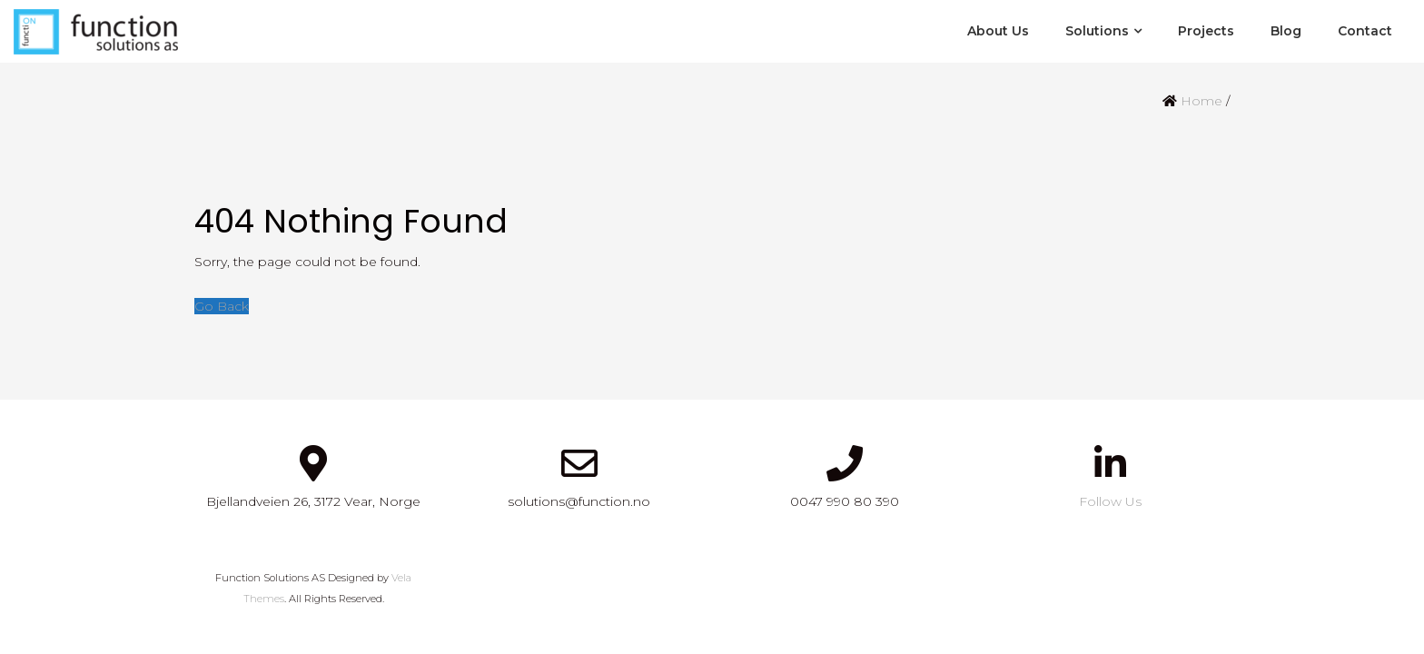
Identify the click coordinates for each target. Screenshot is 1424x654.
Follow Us (1110, 501)
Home (1201, 101)
